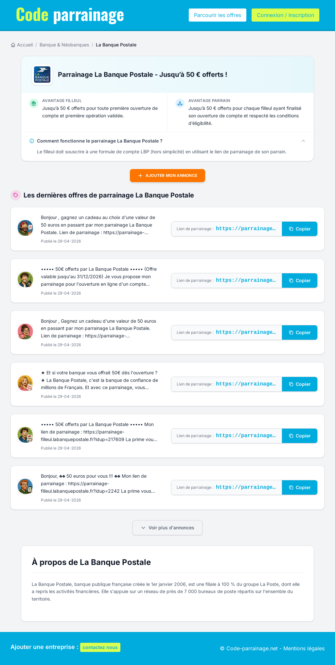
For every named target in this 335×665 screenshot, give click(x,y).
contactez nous (100, 647)
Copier (300, 228)
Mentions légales (304, 648)
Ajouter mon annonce (168, 175)
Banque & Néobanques (64, 44)
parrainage (70, 13)
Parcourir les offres (217, 15)
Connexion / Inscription (285, 15)
